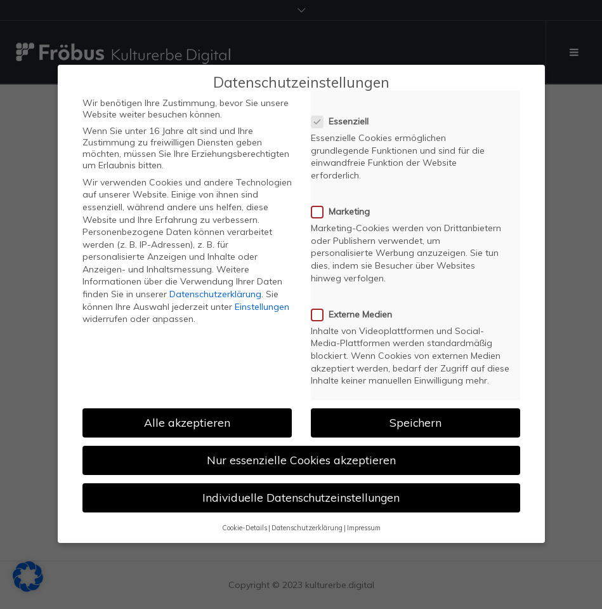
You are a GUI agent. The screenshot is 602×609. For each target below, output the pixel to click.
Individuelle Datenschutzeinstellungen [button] (301, 488)
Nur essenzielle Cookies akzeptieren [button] (301, 451)
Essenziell (344, 112)
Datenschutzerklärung (215, 285)
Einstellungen (262, 297)
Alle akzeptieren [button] (187, 413)
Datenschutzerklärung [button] (307, 518)
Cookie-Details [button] (244, 518)
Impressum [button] (364, 518)
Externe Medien (355, 305)
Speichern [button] (415, 413)
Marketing (344, 202)
